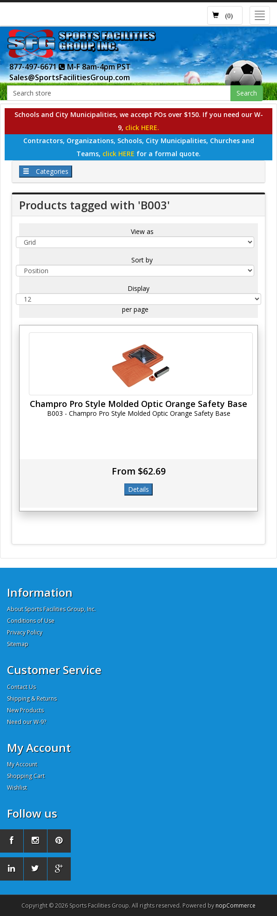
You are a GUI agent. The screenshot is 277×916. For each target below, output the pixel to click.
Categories (45, 171)
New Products (25, 710)
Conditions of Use (30, 621)
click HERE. (142, 127)
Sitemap (17, 644)
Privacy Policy (24, 632)
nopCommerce (236, 905)
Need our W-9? (26, 722)
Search (246, 93)
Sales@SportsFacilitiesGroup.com (69, 77)
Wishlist (17, 788)
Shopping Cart (26, 776)
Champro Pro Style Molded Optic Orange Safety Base (138, 403)
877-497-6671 (37, 67)
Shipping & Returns (32, 698)
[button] (225, 15)
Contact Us (21, 687)
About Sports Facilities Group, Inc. (51, 609)
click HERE (119, 153)
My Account (22, 764)
